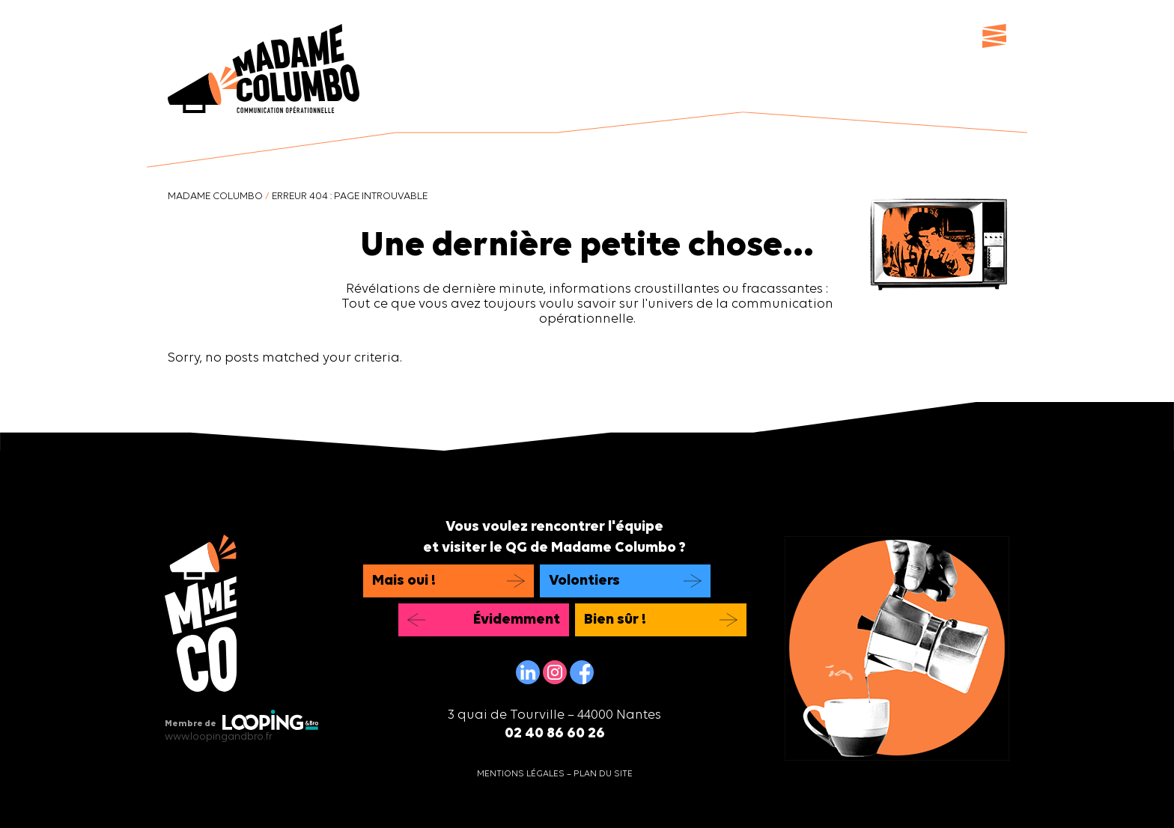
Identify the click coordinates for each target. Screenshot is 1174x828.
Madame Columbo (215, 196)
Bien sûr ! (615, 619)
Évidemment (516, 619)
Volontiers (584, 580)
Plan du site (603, 774)
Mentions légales (521, 774)
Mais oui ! (404, 580)
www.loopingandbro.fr (219, 737)
